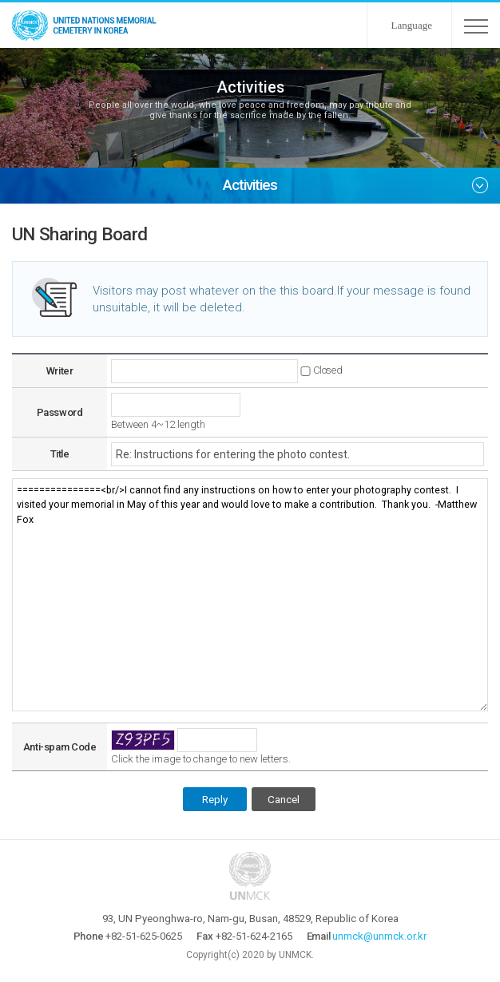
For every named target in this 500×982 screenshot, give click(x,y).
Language (411, 25)
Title (59, 454)
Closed (328, 370)
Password (60, 412)
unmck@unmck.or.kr (379, 936)
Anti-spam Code (60, 747)
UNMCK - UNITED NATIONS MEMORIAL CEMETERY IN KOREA (88, 25)
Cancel (284, 799)
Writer (59, 371)
